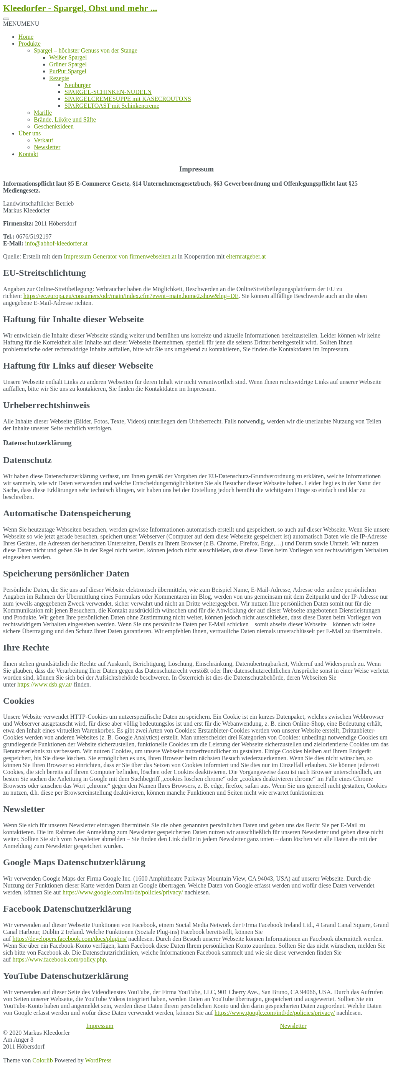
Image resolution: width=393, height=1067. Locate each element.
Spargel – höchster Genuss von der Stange (85, 50)
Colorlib (42, 1060)
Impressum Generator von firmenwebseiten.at (120, 256)
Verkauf (43, 140)
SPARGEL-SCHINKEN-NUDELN (108, 92)
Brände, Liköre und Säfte (65, 119)
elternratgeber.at (246, 256)
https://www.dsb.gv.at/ (44, 684)
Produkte (29, 43)
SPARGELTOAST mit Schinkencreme (111, 105)
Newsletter (47, 147)
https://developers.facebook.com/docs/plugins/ (69, 938)
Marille (43, 112)
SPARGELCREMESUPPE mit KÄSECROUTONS (127, 99)
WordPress (98, 1060)
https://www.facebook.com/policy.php (59, 959)
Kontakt (28, 154)
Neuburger (77, 85)
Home (25, 36)
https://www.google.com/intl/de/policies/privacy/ (123, 892)
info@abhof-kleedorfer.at (56, 243)
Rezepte (59, 78)
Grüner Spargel (68, 64)
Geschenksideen (54, 126)
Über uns (29, 133)
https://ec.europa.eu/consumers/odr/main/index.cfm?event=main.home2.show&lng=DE (131, 296)
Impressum (99, 1026)
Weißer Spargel (68, 57)
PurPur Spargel (67, 71)
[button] (21, 23)
